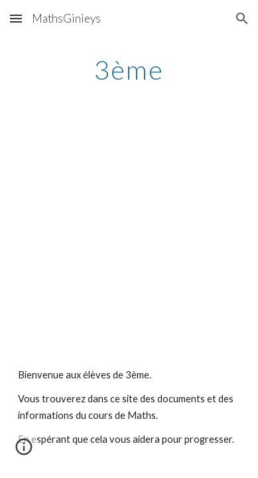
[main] (129, 70)
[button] (16, 18)
